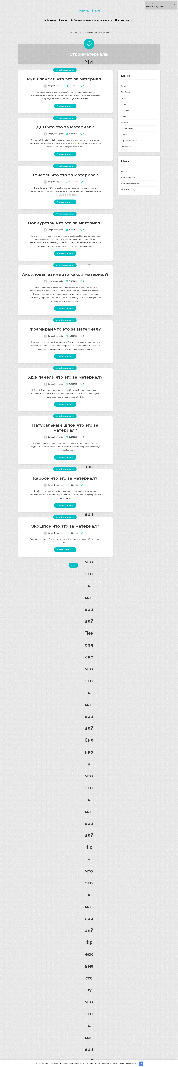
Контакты (122, 20)
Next (73, 565)
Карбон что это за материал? (65, 478)
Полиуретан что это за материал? (65, 222)
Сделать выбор (128, 128)
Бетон (124, 86)
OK (141, 1063)
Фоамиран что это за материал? (65, 329)
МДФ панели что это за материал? (65, 78)
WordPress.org (128, 189)
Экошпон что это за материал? (65, 526)
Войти (124, 171)
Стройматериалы (65, 70)
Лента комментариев (131, 183)
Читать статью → (65, 106)
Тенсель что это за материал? (65, 174)
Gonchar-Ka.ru (89, 10)
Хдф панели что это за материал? (65, 377)
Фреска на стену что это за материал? (89, 1001)
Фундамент (126, 146)
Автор (63, 20)
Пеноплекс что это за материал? (89, 680)
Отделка (125, 110)
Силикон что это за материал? (88, 787)
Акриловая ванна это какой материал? (65, 274)
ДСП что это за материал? (65, 126)
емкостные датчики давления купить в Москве (89, 32)
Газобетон (125, 92)
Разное (124, 122)
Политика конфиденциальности (91, 20)
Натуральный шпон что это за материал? (65, 428)
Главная (50, 20)
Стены (124, 134)
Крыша (124, 98)
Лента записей (128, 177)
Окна (123, 104)
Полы (123, 116)
